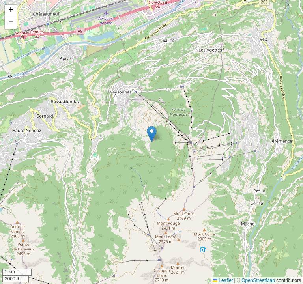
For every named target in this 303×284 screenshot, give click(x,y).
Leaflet (223, 280)
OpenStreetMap (258, 280)
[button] (152, 134)
